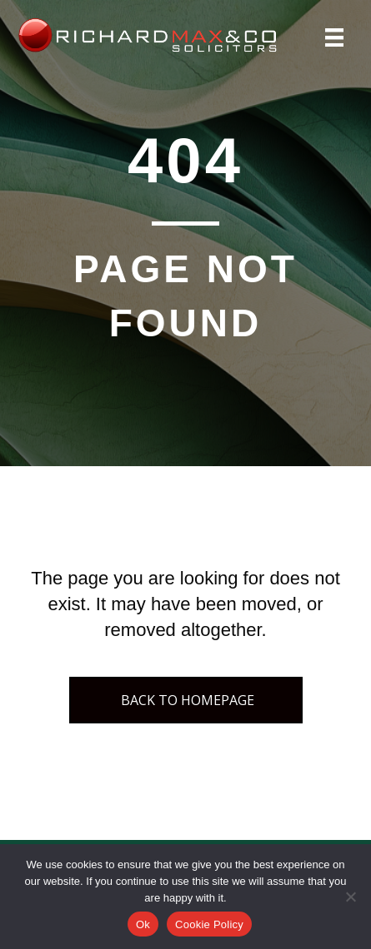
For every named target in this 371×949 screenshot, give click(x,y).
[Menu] (334, 37)
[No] (350, 896)
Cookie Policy (209, 924)
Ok (143, 924)
